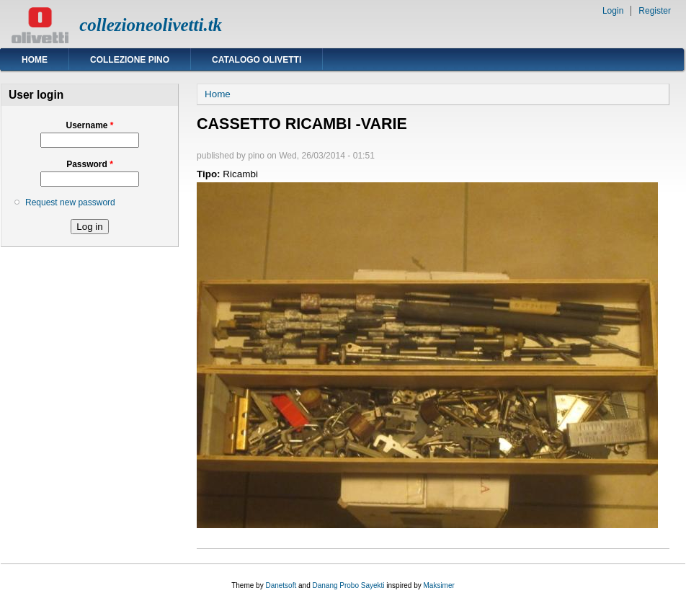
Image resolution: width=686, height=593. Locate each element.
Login (612, 11)
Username (89, 125)
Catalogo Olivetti (256, 60)
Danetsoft (280, 585)
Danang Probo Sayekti (348, 585)
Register (654, 11)
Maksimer (438, 585)
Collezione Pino (129, 60)
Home (35, 60)
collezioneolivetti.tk (150, 25)
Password (89, 164)
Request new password (70, 202)
